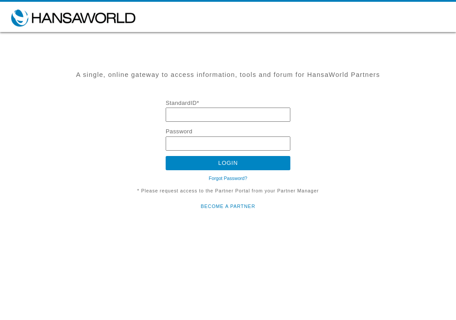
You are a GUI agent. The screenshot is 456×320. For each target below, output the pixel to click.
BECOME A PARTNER (228, 206)
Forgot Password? (228, 178)
